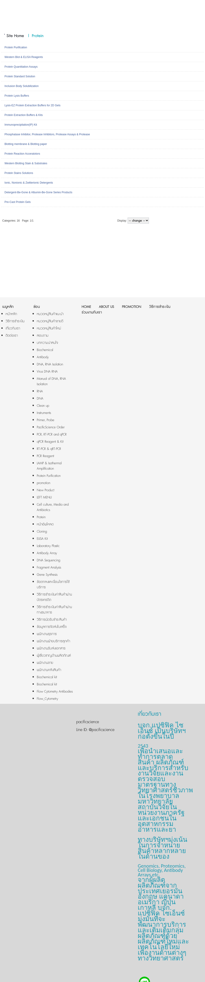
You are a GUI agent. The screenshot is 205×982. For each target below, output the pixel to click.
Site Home (15, 36)
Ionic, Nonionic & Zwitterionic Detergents (28, 182)
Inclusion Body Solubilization (21, 86)
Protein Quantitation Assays (20, 66)
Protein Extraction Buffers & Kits (23, 115)
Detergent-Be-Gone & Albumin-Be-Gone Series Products (38, 192)
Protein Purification (15, 47)
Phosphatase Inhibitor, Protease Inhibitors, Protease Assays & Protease (47, 134)
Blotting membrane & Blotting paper (25, 144)
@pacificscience (100, 730)
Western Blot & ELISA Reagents (23, 57)
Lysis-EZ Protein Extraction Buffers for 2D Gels (32, 105)
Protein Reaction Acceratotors (22, 153)
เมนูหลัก (8, 306)
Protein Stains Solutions (18, 173)
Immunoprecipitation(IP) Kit (20, 124)
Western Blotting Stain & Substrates (25, 163)
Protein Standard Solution (19, 76)
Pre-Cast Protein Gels (17, 202)
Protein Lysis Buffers (16, 95)
